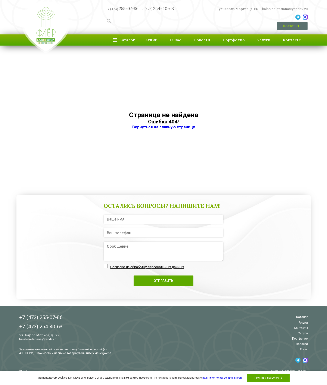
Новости (199, 40)
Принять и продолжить (268, 377)
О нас (172, 40)
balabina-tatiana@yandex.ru (285, 9)
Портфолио (232, 40)
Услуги (263, 40)
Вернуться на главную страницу (163, 127)
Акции (148, 40)
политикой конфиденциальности (222, 377)
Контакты (292, 40)
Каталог (302, 317)
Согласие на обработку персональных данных (147, 267)
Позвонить (292, 26)
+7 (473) (157, 9)
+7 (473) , (122, 9)
